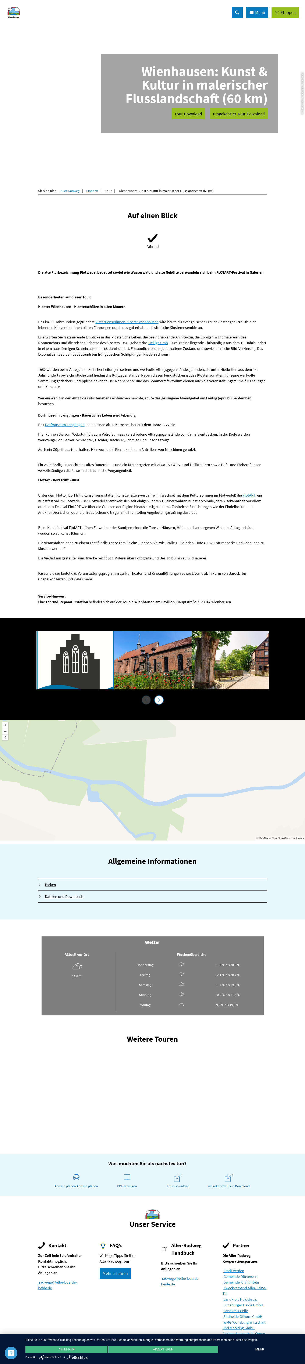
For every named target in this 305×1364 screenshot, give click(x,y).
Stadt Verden (233, 1270)
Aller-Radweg (70, 191)
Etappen (92, 191)
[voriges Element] (146, 700)
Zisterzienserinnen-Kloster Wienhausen (127, 321)
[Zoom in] (5, 725)
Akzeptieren (163, 1349)
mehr (259, 1349)
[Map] (152, 780)
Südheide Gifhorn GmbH (242, 1316)
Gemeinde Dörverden (240, 1276)
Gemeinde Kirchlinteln (241, 1282)
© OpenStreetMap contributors (286, 838)
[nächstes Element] (159, 700)
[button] (285, 12)
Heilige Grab (158, 342)
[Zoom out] (5, 731)
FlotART (249, 495)
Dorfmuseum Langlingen (65, 424)
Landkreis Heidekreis (240, 1299)
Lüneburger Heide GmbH (243, 1305)
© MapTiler (262, 838)
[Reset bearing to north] (5, 737)
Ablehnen (66, 1349)
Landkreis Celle (235, 1310)
